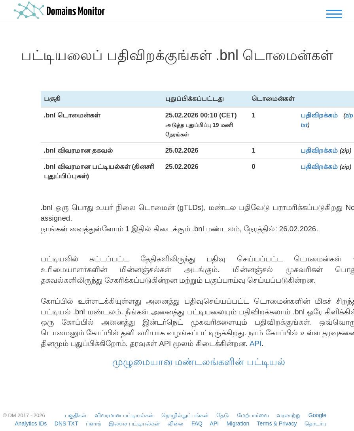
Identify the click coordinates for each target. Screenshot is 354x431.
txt (304, 125)
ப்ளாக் (93, 423)
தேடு (222, 415)
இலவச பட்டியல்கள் (134, 423)
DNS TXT (66, 423)
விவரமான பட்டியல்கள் (124, 415)
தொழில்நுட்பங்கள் (185, 415)
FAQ (197, 423)
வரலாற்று (288, 415)
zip (349, 115)
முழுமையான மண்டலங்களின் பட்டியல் (198, 361)
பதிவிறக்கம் (319, 115)
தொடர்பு (315, 423)
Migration (238, 423)
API (255, 343)
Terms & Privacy (277, 423)
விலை (175, 423)
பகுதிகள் (76, 415)
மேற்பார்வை (253, 415)
